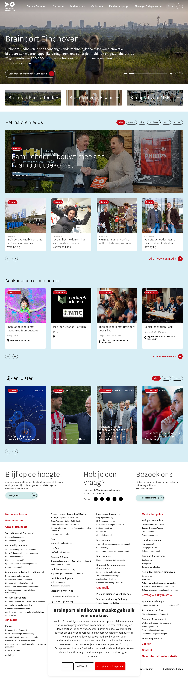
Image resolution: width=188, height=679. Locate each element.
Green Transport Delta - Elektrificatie (66, 521)
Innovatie (11, 620)
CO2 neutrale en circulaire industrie (20, 641)
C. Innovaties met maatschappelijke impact (160, 590)
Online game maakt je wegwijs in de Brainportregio (20, 591)
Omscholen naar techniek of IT (18, 609)
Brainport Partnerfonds (154, 556)
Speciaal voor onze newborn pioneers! (21, 564)
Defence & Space (60, 557)
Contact (147, 650)
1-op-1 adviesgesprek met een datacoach (113, 544)
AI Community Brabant (60, 586)
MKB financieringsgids (105, 521)
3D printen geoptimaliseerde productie (67, 573)
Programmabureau (150, 535)
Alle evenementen (164, 356)
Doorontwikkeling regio (15, 541)
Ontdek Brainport (16, 526)
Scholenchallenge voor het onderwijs (20, 549)
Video (166, 122)
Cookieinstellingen (173, 669)
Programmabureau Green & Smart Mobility (68, 514)
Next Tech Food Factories (61, 543)
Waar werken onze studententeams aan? (22, 587)
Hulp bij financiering (104, 518)
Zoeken (146, 643)
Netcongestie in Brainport (16, 630)
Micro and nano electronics (65, 596)
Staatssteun (147, 579)
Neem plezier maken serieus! (17, 576)
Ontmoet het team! (13, 650)
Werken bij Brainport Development (156, 623)
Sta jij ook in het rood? (14, 560)
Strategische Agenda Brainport (155, 614)
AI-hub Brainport (58, 582)
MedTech (55, 548)
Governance (147, 576)
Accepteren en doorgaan (109, 666)
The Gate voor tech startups (107, 576)
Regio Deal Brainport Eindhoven (158, 572)
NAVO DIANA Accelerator (61, 565)
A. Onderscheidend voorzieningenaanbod (159, 583)
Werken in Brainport (15, 598)
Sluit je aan (146, 563)
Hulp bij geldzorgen (152, 540)
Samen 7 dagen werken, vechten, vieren (21, 553)
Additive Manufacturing (63, 569)
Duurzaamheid (103, 556)
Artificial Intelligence (62, 578)
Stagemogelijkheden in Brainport (19, 583)
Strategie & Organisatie (157, 595)
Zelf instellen (83, 666)
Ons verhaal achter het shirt (16, 567)
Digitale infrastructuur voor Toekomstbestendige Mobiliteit (71, 529)
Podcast (177, 122)
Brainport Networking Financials (110, 583)
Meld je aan (13, 495)
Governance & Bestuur (151, 567)
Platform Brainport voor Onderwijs (113, 594)
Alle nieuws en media (162, 258)
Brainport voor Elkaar (152, 520)
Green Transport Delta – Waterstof (65, 525)
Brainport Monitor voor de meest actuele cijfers (161, 605)
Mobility (9, 655)
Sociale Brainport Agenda (152, 528)
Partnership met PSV (16, 545)
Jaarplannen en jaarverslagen (154, 634)
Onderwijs (102, 587)
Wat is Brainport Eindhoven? (19, 533)
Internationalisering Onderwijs (112, 599)
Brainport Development (154, 619)
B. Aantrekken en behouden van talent (158, 587)
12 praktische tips (149, 544)
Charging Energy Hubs (60, 534)
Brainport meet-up (104, 528)
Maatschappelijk (152, 514)
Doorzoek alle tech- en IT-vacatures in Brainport (25, 602)
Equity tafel (101, 532)
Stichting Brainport (150, 627)
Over (66, 666)
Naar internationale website (160, 656)
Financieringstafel (104, 535)
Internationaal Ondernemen (108, 514)
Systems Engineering (62, 601)
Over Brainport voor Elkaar (153, 524)
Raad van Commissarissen (153, 630)
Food (53, 539)
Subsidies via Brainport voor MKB (110, 525)
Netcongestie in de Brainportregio (110, 560)
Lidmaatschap (148, 532)
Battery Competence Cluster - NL (64, 518)
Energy (8, 626)
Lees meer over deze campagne (28, 73)
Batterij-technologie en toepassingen (21, 634)
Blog (142, 122)
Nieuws (131, 122)
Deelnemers (147, 560)
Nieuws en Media (16, 514)
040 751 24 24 (98, 493)
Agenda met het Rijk (152, 610)
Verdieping (153, 122)
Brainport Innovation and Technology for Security (71, 561)
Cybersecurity (102, 548)
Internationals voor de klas (107, 603)
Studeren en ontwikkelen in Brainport (24, 572)
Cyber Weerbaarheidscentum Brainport (112, 551)
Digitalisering (103, 540)
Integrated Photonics (62, 591)
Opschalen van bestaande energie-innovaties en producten (25, 645)
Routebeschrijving (147, 498)
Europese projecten (152, 638)
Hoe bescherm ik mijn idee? (107, 579)
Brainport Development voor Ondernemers (111, 567)
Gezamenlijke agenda (14, 537)
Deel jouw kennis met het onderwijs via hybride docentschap (24, 613)
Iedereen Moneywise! (14, 557)
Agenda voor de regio (153, 601)
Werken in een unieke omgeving (18, 605)
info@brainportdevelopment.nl (107, 490)
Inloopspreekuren (149, 548)
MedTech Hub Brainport (60, 552)
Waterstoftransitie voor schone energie (21, 637)
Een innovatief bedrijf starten (108, 572)
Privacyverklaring (143, 669)
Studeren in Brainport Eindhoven (18, 580)
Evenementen (14, 520)
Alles (121, 122)
